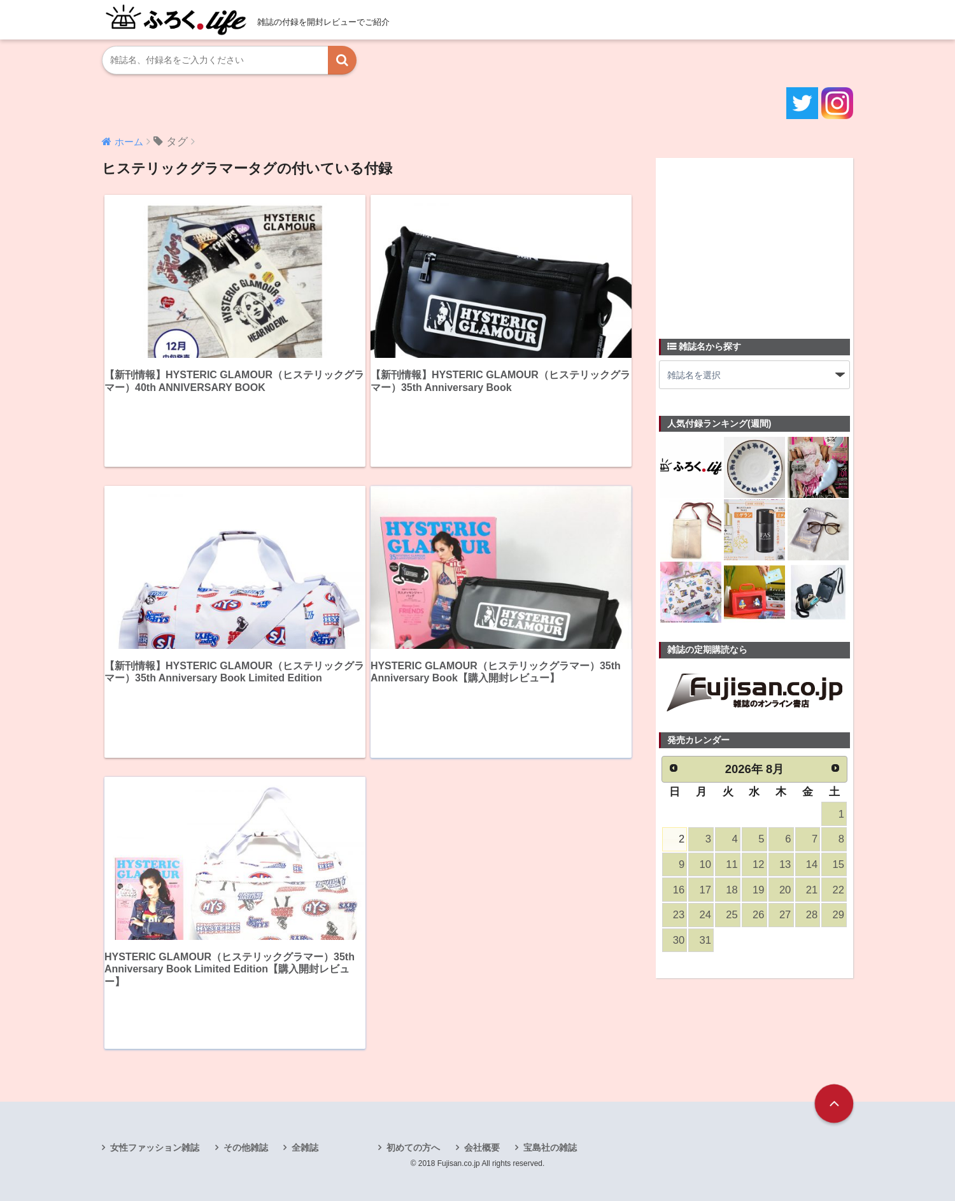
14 (811, 864)
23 (678, 915)
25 (731, 915)
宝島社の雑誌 (550, 1147)
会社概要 (482, 1147)
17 (705, 890)
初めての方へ (413, 1147)
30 (678, 940)
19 (758, 890)
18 (731, 890)
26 (758, 915)
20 (785, 890)
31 (705, 940)
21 (811, 890)
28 (811, 915)
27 (785, 915)
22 (838, 890)
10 (705, 864)
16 (678, 890)
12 (758, 864)
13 (785, 864)
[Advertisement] (754, 240)
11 (731, 864)
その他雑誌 (245, 1147)
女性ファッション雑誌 (154, 1147)
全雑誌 (305, 1147)
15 (838, 864)
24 (705, 915)
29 (838, 915)
